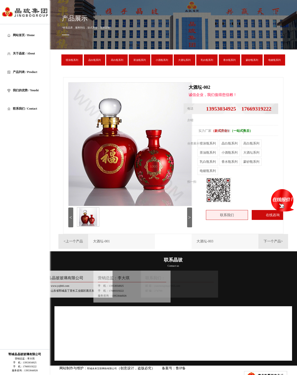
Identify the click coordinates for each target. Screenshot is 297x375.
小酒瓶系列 (230, 152)
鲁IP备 (181, 368)
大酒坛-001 (101, 241)
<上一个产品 (73, 241)
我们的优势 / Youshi (23, 90)
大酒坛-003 (205, 241)
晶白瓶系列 (230, 143)
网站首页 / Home (21, 35)
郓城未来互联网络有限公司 (102, 368)
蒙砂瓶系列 (251, 162)
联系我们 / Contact (22, 108)
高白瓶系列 (251, 143)
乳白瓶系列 (208, 162)
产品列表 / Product (22, 72)
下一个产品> (273, 241)
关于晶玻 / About (21, 53)
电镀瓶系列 (208, 171)
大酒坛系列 (251, 152)
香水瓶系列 (230, 162)
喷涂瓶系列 (208, 143)
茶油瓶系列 (208, 152)
